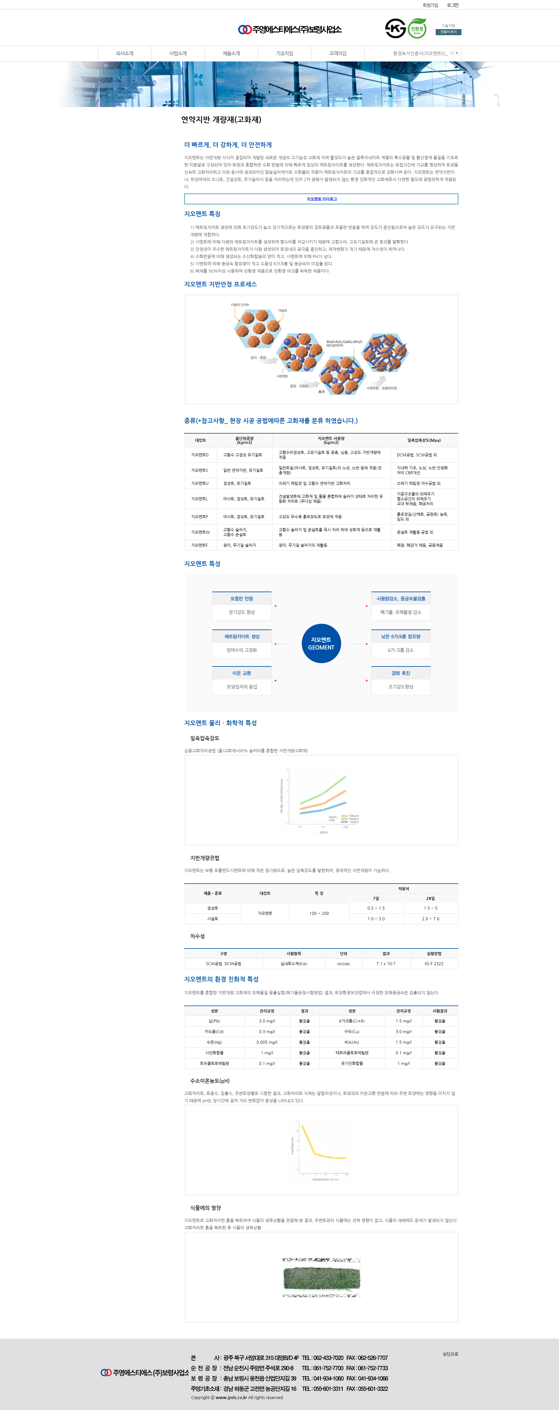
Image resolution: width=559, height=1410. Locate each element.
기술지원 (284, 53)
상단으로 (450, 1354)
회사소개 (124, 53)
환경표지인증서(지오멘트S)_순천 (424, 53)
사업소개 (177, 53)
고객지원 (337, 53)
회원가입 (430, 5)
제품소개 (231, 53)
